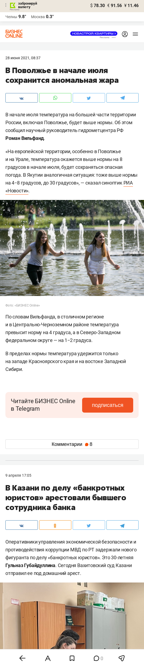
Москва (38, 17)
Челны (11, 17)
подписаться (107, 405)
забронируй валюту (27, 5)
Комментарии (72, 444)
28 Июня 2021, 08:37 (23, 58)
